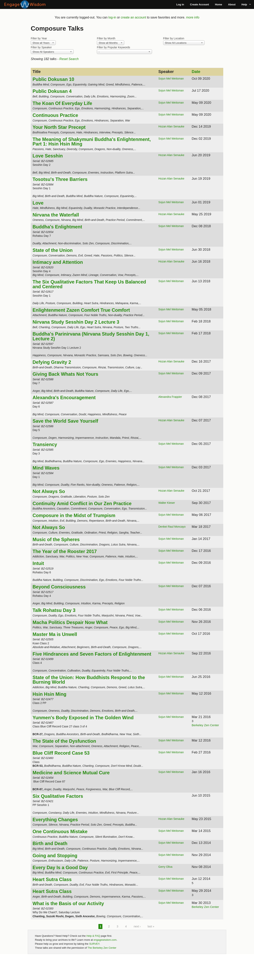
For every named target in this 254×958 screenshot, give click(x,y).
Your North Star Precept (59, 127)
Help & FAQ (93, 935)
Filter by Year (39, 38)
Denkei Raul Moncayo (172, 526)
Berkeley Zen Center (205, 725)
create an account (133, 17)
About (232, 4)
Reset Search (69, 59)
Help (244, 4)
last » (151, 926)
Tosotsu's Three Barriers (60, 179)
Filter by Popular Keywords (113, 47)
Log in (180, 4)
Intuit (38, 563)
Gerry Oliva (165, 866)
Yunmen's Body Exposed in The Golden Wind (83, 717)
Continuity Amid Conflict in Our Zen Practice (82, 503)
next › (137, 926)
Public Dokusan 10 (53, 79)
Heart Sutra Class (52, 879)
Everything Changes (55, 819)
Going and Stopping (55, 855)
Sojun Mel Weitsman (171, 78)
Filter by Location (173, 38)
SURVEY (94, 943)
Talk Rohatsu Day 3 (54, 610)
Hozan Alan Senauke (171, 126)
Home (218, 4)
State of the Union (53, 250)
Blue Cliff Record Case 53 (61, 753)
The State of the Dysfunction (64, 741)
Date (196, 71)
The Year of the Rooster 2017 (65, 551)
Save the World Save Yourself (65, 421)
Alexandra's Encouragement (64, 397)
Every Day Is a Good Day (60, 867)
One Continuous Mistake (60, 831)
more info (192, 17)
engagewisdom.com (105, 939)
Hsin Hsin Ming (49, 694)
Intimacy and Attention (58, 262)
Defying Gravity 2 (52, 362)
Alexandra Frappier (170, 396)
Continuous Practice (55, 115)
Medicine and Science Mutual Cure (71, 772)
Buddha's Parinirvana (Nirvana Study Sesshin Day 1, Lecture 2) (91, 336)
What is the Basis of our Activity (68, 903)
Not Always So (49, 491)
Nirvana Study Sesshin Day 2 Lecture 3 (76, 322)
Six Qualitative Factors (58, 796)
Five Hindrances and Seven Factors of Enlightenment (92, 654)
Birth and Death (50, 843)
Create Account (199, 4)
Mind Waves (46, 468)
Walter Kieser (166, 502)
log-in (112, 17)
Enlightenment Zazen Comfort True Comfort (81, 310)
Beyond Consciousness (59, 586)
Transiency (45, 444)
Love (38, 203)
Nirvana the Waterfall (56, 214)
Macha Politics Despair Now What (70, 622)
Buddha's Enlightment (57, 226)
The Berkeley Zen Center (102, 947)
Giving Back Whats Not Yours (65, 374)
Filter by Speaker (41, 47)
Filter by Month (106, 38)
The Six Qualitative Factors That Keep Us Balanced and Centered (89, 284)
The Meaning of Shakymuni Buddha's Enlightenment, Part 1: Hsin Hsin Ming (92, 142)
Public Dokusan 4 (52, 91)
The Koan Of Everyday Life (62, 103)
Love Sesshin (48, 155)
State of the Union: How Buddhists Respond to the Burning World (89, 680)
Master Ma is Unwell (55, 634)
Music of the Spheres (56, 539)
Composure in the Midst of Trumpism (74, 515)
